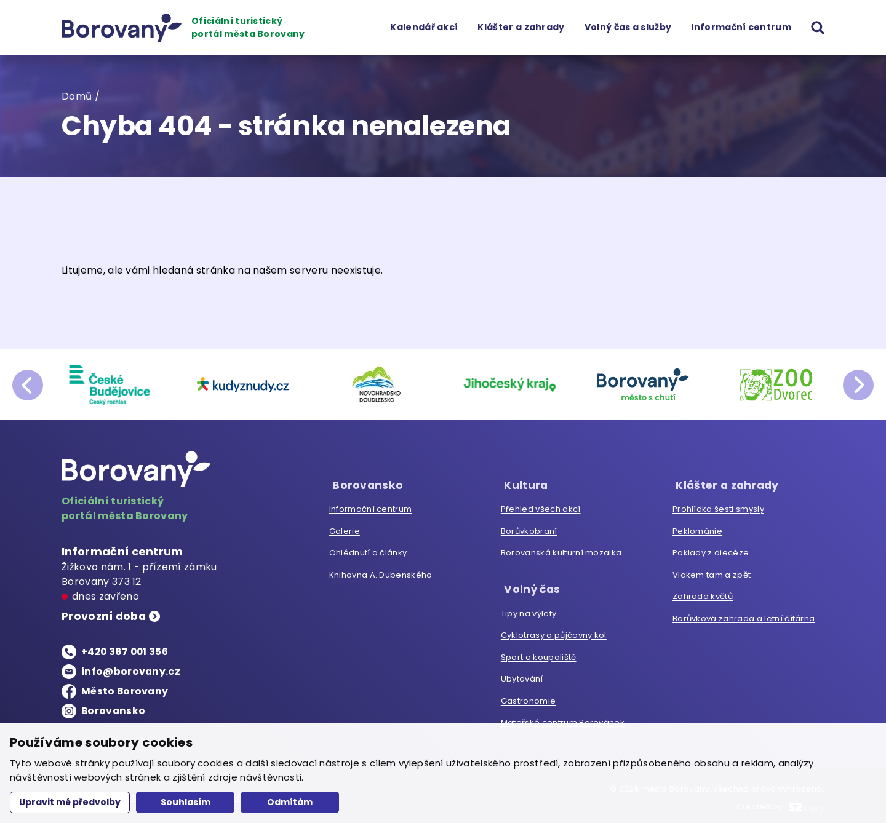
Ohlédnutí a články (368, 550)
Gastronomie (528, 696)
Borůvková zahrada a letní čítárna (743, 616)
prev (27, 385)
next (858, 385)
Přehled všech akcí (541, 506)
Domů (77, 96)
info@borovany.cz (131, 672)
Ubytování (522, 674)
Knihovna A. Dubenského (381, 572)
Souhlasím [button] (185, 802)
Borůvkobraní (529, 529)
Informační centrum (741, 27)
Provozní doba (105, 617)
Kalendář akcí (424, 27)
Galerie (344, 529)
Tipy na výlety (528, 608)
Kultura (523, 482)
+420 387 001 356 (126, 652)
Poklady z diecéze (710, 550)
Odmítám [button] (290, 802)
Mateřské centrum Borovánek (563, 717)
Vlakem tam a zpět (711, 572)
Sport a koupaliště (539, 652)
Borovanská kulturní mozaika (561, 550)
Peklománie (697, 529)
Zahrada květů (702, 594)
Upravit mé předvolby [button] (70, 802)
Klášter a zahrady (520, 27)
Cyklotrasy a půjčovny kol (554, 630)
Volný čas (530, 584)
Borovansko (113, 711)
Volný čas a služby (627, 27)
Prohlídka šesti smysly (718, 506)
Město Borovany (125, 692)
